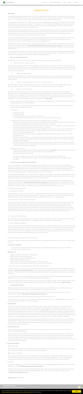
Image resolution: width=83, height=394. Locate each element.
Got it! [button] (76, 391)
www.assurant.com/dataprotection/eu (23, 270)
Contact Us (76, 2)
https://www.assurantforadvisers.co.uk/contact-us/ (36, 182)
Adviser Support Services (55, 2)
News (69, 2)
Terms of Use (45, 309)
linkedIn (79, 387)
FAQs (64, 2)
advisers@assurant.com (18, 387)
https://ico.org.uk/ (66, 282)
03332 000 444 (7, 387)
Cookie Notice (48, 98)
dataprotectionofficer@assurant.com (18, 372)
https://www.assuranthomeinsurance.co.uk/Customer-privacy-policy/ (45, 45)
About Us (45, 2)
